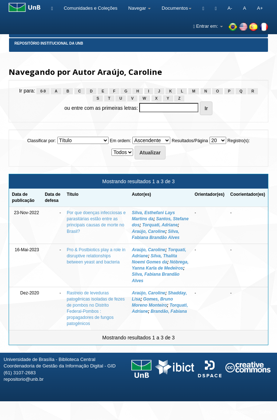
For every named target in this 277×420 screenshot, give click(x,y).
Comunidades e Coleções (91, 8)
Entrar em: (208, 26)
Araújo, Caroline (148, 231)
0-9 (43, 91)
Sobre (265, 412)
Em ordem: (120, 140)
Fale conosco (234, 412)
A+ (260, 8)
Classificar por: (41, 140)
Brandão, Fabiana (169, 311)
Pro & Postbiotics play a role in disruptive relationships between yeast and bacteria (96, 256)
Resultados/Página (190, 140)
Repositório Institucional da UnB (48, 43)
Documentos (177, 8)
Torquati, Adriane (159, 224)
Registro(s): (239, 140)
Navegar (139, 8)
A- (230, 8)
